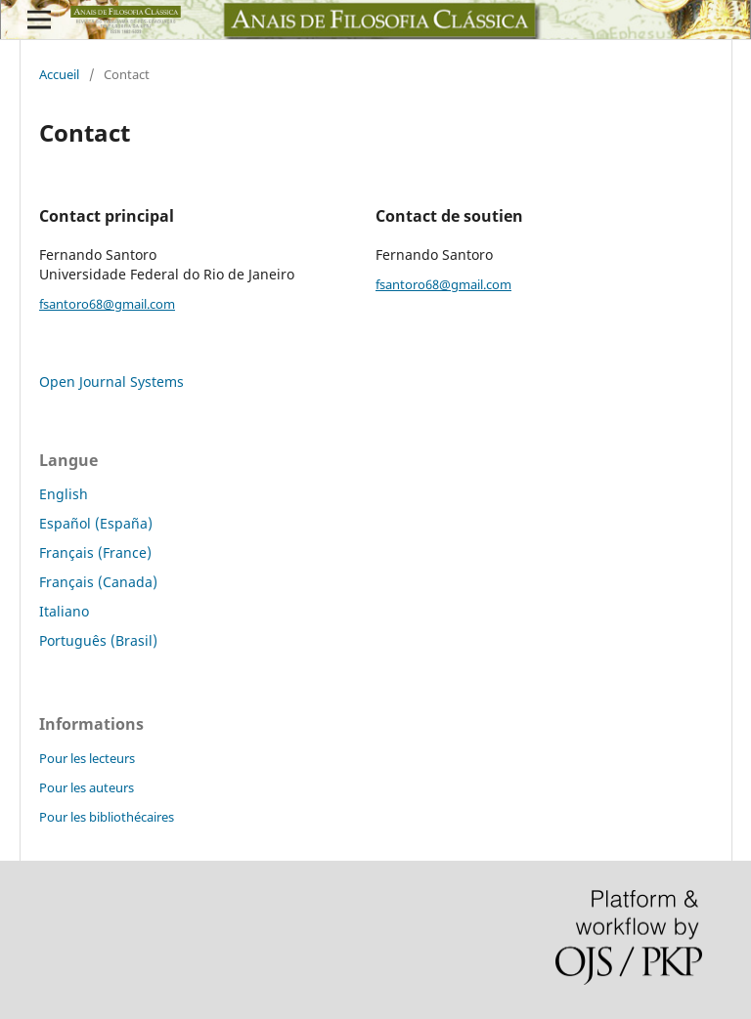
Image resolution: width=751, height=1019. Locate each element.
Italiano (64, 611)
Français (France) (95, 552)
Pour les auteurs (86, 787)
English (63, 494)
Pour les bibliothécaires (106, 817)
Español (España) (96, 523)
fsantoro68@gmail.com (107, 304)
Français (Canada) (98, 582)
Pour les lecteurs (87, 758)
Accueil (59, 74)
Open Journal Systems (111, 381)
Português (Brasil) (98, 640)
